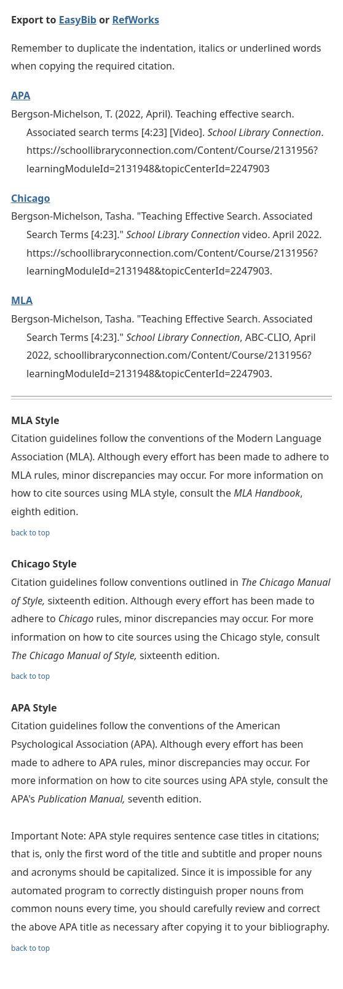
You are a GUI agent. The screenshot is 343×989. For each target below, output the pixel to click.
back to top (30, 532)
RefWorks (135, 19)
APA (20, 95)
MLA (22, 300)
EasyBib (78, 19)
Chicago (30, 198)
